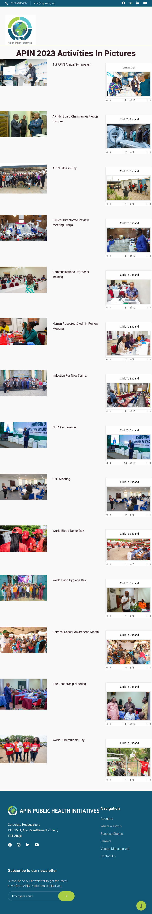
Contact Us (108, 856)
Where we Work (111, 826)
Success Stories (112, 834)
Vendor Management (115, 849)
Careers (106, 841)
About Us (107, 819)
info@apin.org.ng (44, 3)
